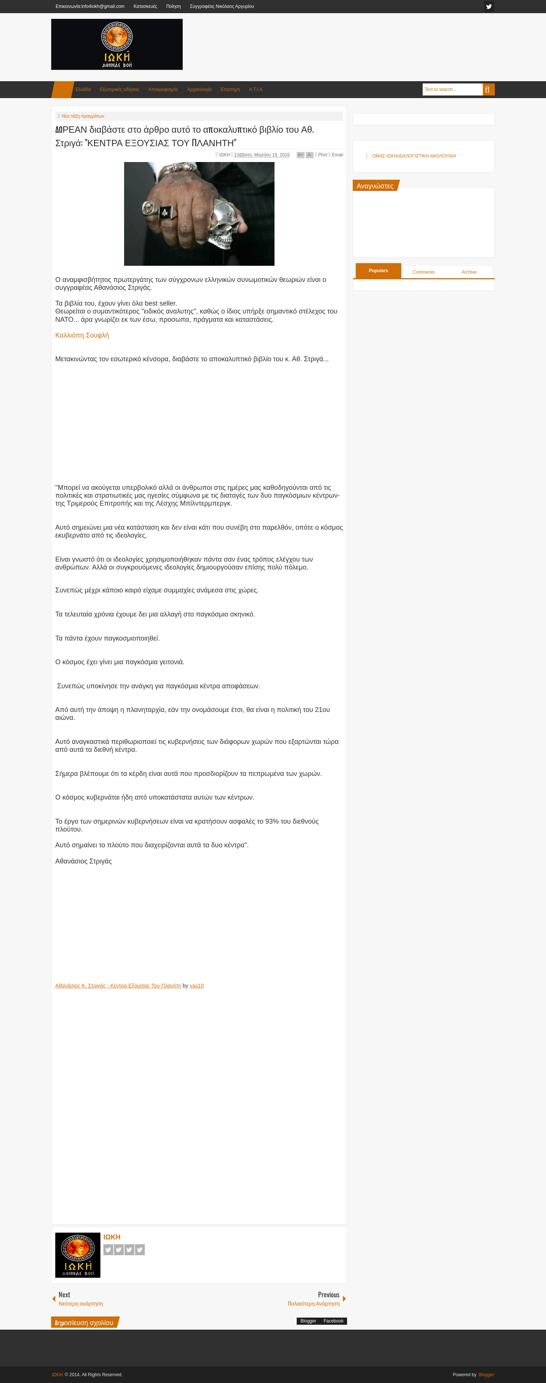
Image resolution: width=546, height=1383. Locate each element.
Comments (424, 272)
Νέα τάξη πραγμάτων (83, 116)
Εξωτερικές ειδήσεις (119, 89)
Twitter (119, 1249)
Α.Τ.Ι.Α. (256, 89)
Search (489, 89)
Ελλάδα (83, 89)
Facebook (108, 1249)
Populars (378, 270)
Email (336, 155)
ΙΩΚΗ (225, 155)
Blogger (308, 1321)
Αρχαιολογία (199, 89)
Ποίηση (173, 6)
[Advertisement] (358, 37)
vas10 (196, 986)
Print (321, 155)
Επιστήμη (230, 89)
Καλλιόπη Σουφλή (83, 335)
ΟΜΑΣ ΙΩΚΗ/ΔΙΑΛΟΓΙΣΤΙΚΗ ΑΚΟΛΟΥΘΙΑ (414, 156)
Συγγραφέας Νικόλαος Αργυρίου (222, 6)
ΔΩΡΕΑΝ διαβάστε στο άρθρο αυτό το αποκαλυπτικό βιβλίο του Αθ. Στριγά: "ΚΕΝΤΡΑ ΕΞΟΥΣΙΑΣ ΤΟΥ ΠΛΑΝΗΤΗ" (184, 135)
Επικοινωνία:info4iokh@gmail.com (90, 6)
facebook (489, 6)
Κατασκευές (145, 6)
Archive (468, 272)
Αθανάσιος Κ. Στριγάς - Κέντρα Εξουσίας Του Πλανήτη (118, 986)
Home (63, 89)
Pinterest (140, 1249)
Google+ (129, 1249)
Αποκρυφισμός (163, 89)
